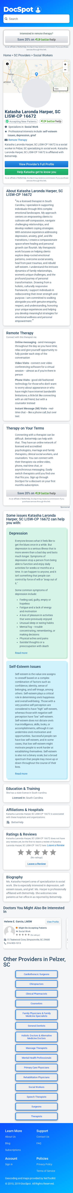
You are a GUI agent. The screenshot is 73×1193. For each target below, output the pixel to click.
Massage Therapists (36, 1048)
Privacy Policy (44, 1164)
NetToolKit (15, 64)
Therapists (36, 1116)
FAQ (38, 1143)
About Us (10, 1136)
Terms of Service (45, 1170)
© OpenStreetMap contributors (37, 64)
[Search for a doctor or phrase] (36, 18)
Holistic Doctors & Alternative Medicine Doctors (36, 1037)
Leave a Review (56, 845)
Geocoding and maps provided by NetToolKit (30, 1178)
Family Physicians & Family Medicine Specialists (37, 1014)
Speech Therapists (36, 1096)
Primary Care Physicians (36, 1067)
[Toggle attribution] (7, 64)
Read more (21, 652)
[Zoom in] (65, 64)
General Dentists (36, 1025)
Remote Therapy (17, 139)
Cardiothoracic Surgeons (36, 974)
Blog (7, 1143)
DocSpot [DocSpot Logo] (21, 9)
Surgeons (36, 1106)
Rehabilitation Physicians (36, 1077)
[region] (36, 76)
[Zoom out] (65, 69)
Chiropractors (36, 984)
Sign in (9, 1164)
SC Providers (22, 55)
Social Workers (43, 55)
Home (7, 55)
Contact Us (42, 1136)
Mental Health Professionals (36, 1057)
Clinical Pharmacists (36, 993)
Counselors (36, 1003)
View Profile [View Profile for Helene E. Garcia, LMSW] (53, 922)
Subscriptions (13, 1149)
